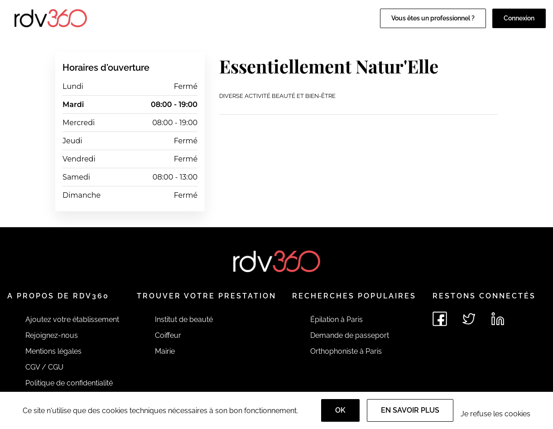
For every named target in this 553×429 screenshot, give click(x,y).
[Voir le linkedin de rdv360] (497, 319)
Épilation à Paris (336, 319)
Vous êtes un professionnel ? (433, 18)
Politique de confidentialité (69, 383)
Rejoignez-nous (51, 335)
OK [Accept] (340, 410)
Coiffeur (168, 335)
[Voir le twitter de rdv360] (469, 319)
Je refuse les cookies (495, 414)
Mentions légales (53, 351)
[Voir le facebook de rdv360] (440, 319)
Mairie (165, 351)
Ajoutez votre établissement (72, 319)
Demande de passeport (349, 335)
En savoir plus (410, 410)
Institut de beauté (184, 319)
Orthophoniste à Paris (346, 351)
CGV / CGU (44, 367)
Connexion (519, 18)
